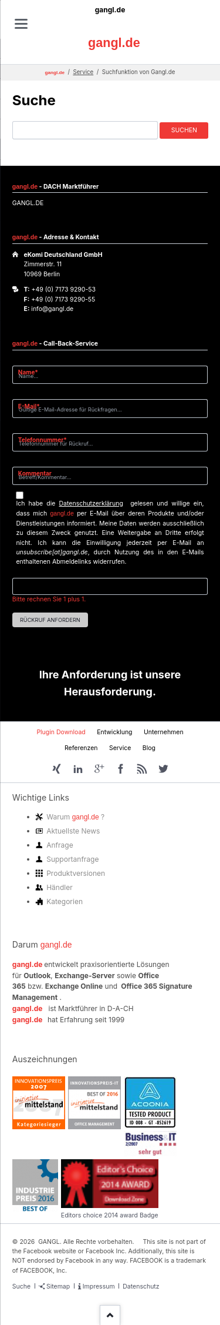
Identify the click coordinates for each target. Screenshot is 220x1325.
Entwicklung (114, 732)
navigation (21, 23)
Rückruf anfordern (50, 620)
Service (83, 72)
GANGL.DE (27, 203)
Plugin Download (60, 732)
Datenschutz (141, 1286)
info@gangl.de (52, 309)
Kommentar (35, 473)
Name (32, 372)
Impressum (99, 1286)
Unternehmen (164, 732)
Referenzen (81, 748)
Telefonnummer (42, 439)
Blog (149, 748)
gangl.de (110, 9)
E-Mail (32, 406)
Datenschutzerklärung (91, 503)
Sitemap (58, 1286)
